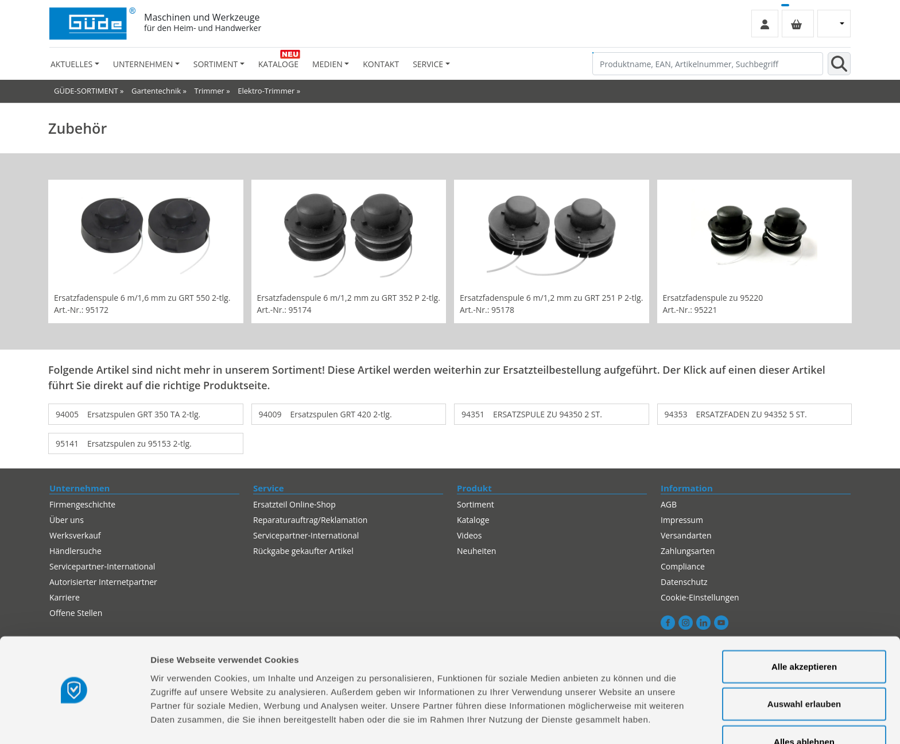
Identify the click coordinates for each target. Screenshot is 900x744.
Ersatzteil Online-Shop (294, 504)
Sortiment (475, 504)
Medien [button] (327, 64)
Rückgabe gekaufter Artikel (303, 550)
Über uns (66, 519)
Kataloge (278, 64)
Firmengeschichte (82, 504)
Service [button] (428, 64)
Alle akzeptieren (804, 631)
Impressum (682, 519)
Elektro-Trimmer (266, 91)
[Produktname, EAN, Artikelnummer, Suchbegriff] (707, 63)
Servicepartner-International (102, 566)
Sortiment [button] (215, 64)
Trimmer (209, 91)
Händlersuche (75, 550)
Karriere (64, 597)
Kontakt (381, 64)
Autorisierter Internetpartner (103, 581)
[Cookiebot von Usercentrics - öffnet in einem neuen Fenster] (74, 721)
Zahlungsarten (688, 550)
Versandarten (686, 535)
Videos (469, 535)
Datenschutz (684, 581)
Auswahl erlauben (804, 669)
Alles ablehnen (804, 706)
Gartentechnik (156, 91)
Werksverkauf (75, 535)
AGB (669, 504)
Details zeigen (610, 721)
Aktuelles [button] (71, 64)
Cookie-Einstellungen (700, 597)
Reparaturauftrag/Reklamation (310, 519)
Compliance (683, 566)
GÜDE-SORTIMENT (86, 91)
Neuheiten (476, 550)
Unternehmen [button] (143, 64)
